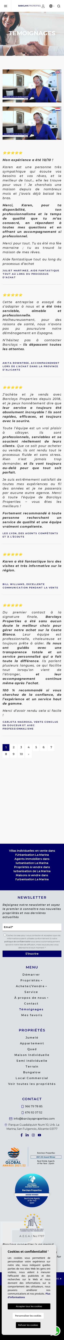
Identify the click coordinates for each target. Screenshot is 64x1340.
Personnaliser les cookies (28, 1315)
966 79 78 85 (32, 1106)
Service (31, 992)
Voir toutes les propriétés (32, 1084)
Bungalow (32, 1072)
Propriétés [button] (30, 980)
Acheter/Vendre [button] (30, 986)
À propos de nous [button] (30, 997)
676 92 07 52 (32, 1112)
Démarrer (31, 974)
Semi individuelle (32, 1060)
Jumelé (32, 1037)
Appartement (32, 1043)
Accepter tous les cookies (29, 1306)
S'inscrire (32, 953)
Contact (31, 1003)
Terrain (32, 1066)
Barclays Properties (29, 6)
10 (21, 754)
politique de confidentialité (17, 941)
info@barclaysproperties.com (32, 1118)
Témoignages (31, 1009)
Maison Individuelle (32, 1055)
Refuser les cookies (28, 1325)
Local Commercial (32, 1078)
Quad (32, 1049)
